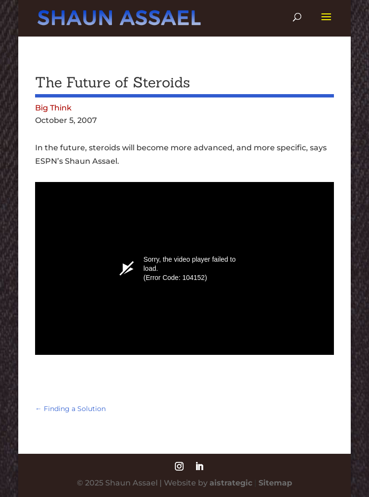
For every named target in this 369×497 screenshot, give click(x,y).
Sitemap (275, 482)
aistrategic (230, 482)
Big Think (53, 107)
